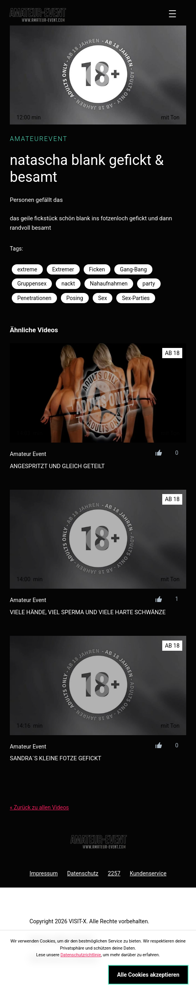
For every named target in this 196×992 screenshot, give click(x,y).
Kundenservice (148, 873)
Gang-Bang (133, 269)
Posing (74, 298)
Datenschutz (82, 873)
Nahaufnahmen (109, 283)
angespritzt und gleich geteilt (57, 466)
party (149, 283)
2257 (114, 873)
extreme (27, 269)
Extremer (63, 269)
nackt (68, 283)
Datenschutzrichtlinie (80, 954)
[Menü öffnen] (172, 14)
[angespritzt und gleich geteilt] (98, 393)
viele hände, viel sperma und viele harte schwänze (88, 612)
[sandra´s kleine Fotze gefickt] (98, 685)
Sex (102, 298)
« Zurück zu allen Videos (39, 807)
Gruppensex (31, 283)
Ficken (97, 269)
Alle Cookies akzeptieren (148, 975)
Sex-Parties (136, 298)
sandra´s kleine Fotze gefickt (55, 758)
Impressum (43, 873)
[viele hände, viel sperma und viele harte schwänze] (98, 539)
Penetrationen (34, 298)
